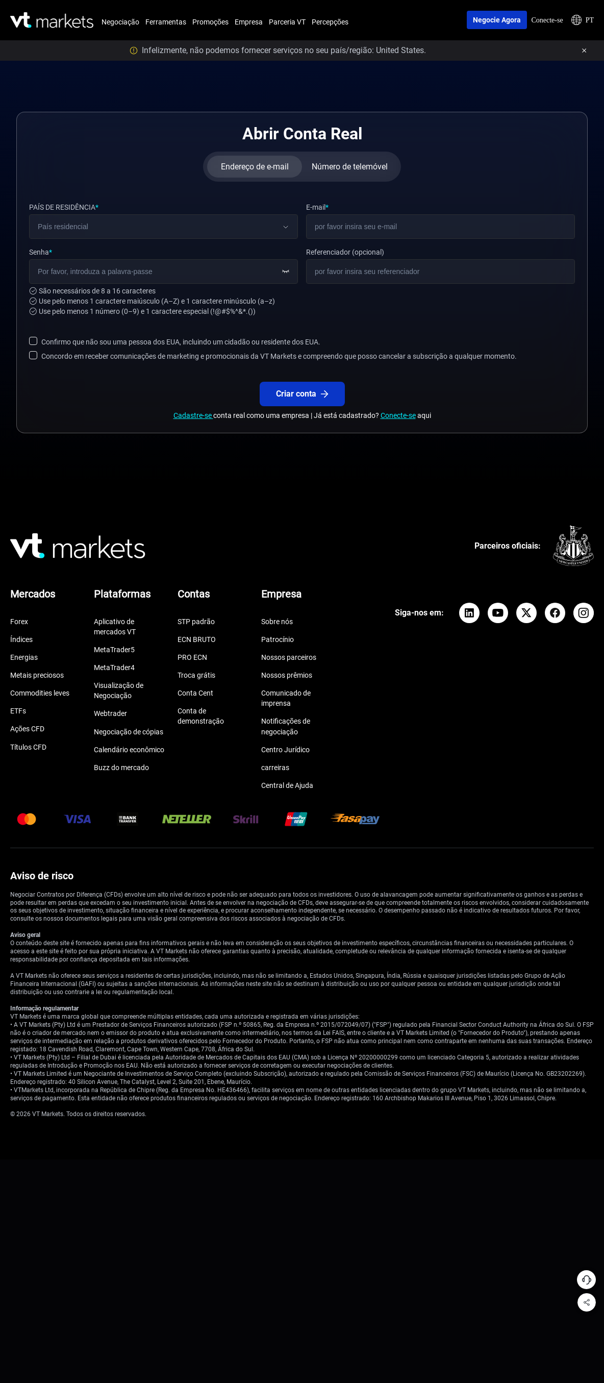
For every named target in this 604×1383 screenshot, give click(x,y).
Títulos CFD (28, 747)
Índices (21, 639)
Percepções (330, 22)
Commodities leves (39, 693)
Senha (40, 252)
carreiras (275, 767)
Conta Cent (195, 693)
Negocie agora (497, 20)
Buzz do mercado (121, 767)
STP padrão (196, 622)
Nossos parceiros (288, 657)
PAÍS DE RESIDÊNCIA (63, 207)
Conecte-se (547, 20)
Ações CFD (27, 729)
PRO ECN (192, 657)
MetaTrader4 (114, 667)
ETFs (18, 711)
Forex (19, 622)
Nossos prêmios (286, 675)
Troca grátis (196, 675)
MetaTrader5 (114, 650)
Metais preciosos (37, 675)
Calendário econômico (129, 750)
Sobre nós (277, 622)
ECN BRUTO (197, 639)
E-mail (317, 207)
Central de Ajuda (287, 785)
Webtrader (110, 713)
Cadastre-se (193, 415)
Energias (24, 657)
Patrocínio (277, 639)
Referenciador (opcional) (345, 252)
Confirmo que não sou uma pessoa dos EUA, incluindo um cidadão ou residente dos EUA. (180, 342)
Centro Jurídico (285, 750)
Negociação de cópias (128, 732)
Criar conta (302, 394)
